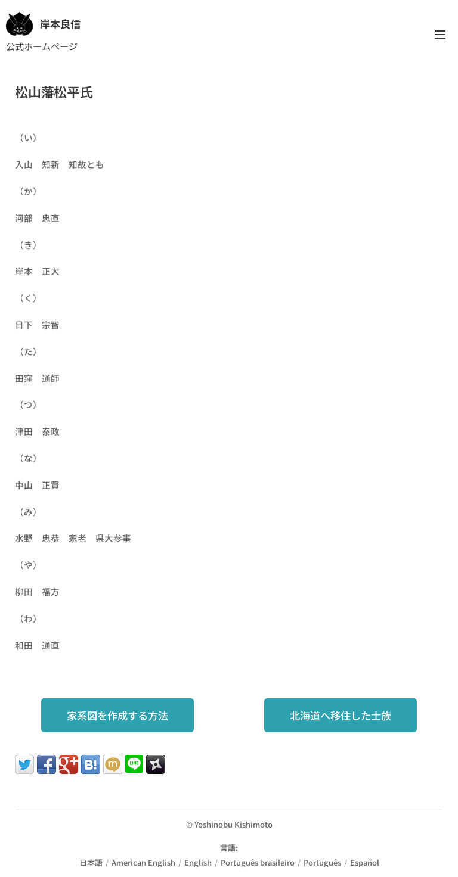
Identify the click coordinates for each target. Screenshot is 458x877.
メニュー (440, 34)
